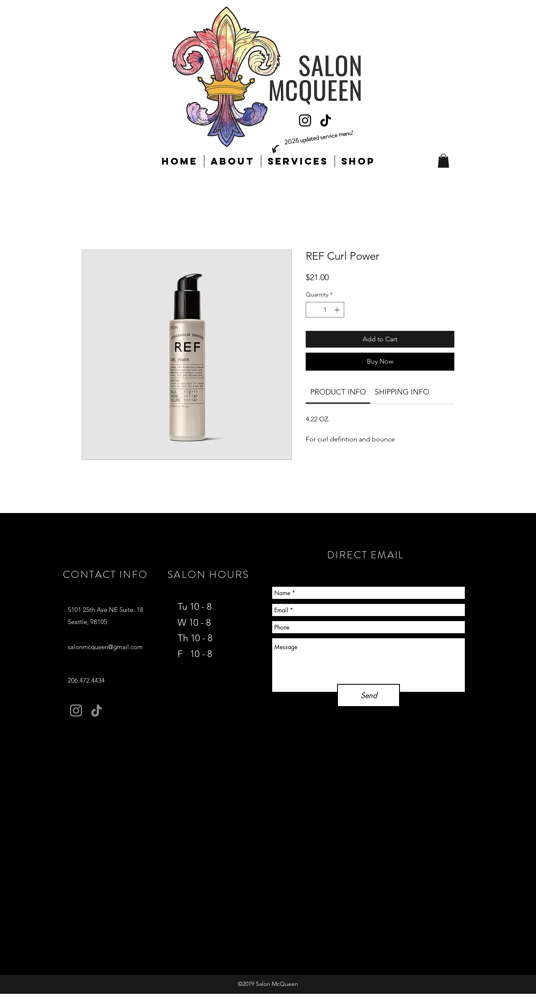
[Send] (368, 695)
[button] (443, 161)
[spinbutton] (324, 309)
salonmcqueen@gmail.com (105, 647)
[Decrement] (312, 309)
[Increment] (337, 309)
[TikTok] (325, 120)
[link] (338, 392)
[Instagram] (305, 120)
